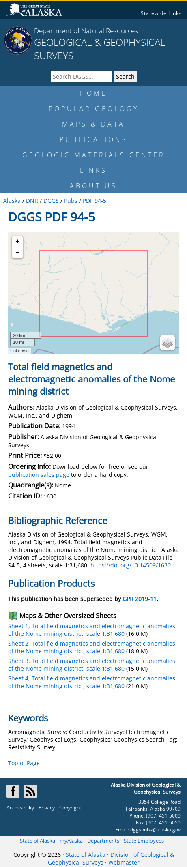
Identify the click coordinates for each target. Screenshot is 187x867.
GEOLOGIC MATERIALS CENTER (93, 154)
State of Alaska (37, 840)
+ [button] (17, 242)
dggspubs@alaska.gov (155, 829)
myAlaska (71, 840)
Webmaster (124, 862)
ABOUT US (93, 185)
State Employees (144, 840)
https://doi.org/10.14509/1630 (130, 565)
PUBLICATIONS (94, 139)
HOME (93, 93)
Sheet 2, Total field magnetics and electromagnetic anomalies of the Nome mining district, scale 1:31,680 (91, 647)
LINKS (93, 170)
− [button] (17, 253)
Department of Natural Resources (86, 30)
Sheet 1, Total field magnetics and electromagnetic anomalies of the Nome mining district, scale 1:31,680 (91, 629)
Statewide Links (161, 13)
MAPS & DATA (93, 124)
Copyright (70, 807)
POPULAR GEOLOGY (94, 108)
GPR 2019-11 (140, 599)
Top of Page (24, 763)
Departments (103, 840)
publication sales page (38, 475)
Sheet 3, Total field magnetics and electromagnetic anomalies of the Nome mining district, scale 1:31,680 (91, 664)
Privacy (47, 807)
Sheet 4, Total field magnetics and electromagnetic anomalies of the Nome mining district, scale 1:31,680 (91, 682)
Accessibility (20, 807)
